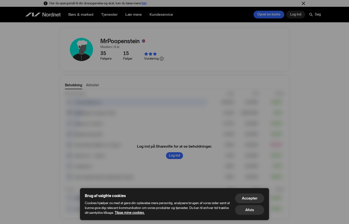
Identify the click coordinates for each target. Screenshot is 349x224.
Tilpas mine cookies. (130, 213)
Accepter (249, 198)
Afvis (249, 210)
